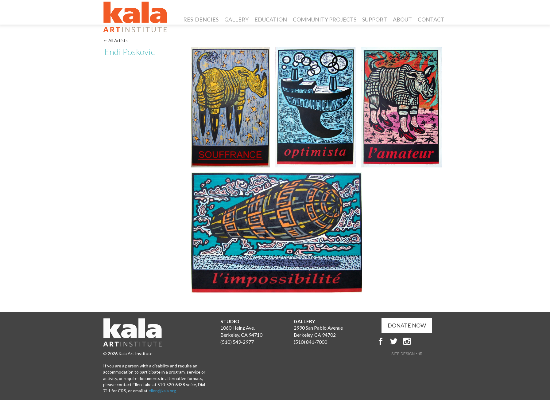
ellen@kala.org (162, 390)
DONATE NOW (407, 325)
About (402, 19)
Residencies (201, 19)
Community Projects (324, 19)
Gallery (236, 19)
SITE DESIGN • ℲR (407, 354)
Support (374, 19)
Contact (431, 19)
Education (270, 19)
